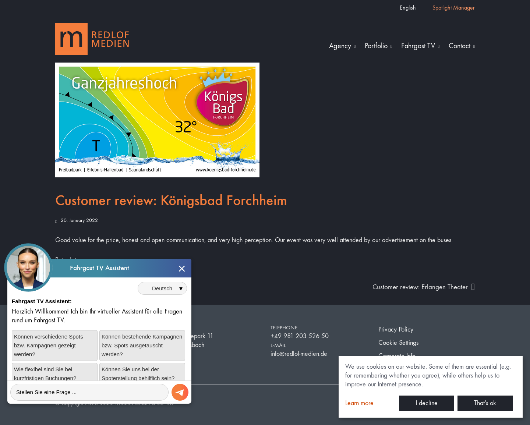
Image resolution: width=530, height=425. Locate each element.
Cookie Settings (398, 343)
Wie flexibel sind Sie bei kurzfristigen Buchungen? (45, 379)
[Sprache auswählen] (162, 294)
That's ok (485, 403)
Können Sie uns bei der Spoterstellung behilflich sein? (138, 379)
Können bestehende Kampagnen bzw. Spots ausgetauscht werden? (142, 351)
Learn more (359, 403)
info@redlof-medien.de (299, 354)
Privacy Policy (395, 329)
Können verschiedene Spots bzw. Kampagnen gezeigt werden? (48, 351)
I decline (427, 403)
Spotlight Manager (453, 7)
